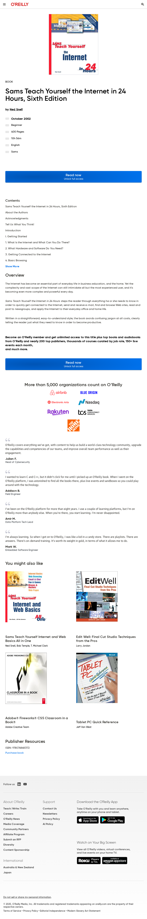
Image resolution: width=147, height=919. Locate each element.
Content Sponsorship (16, 850)
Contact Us (50, 808)
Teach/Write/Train (14, 808)
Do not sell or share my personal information (27, 897)
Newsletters (50, 813)
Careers (8, 813)
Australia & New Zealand (18, 867)
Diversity (8, 844)
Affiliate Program (14, 834)
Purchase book (14, 752)
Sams (14, 151)
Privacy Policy (51, 819)
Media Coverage (13, 824)
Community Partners (16, 829)
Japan (7, 872)
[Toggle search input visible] (143, 4)
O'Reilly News (11, 819)
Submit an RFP (12, 839)
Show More (12, 266)
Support (49, 802)
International (13, 861)
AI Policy (48, 824)
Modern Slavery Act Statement (83, 910)
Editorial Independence (52, 910)
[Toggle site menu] (4, 4)
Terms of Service (12, 910)
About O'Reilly (13, 802)
